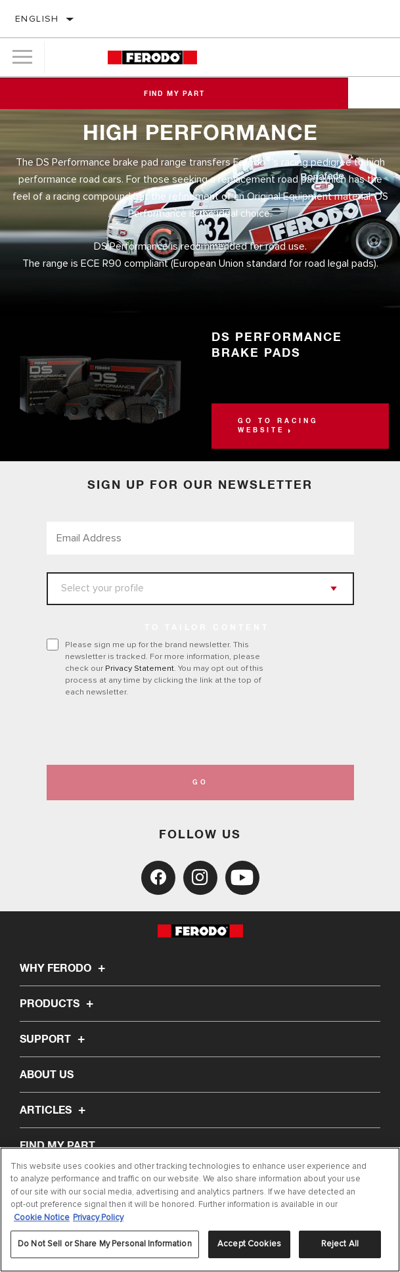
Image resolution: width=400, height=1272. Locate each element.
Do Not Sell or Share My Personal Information (105, 1243)
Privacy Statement (139, 668)
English (37, 18)
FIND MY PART (57, 1146)
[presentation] (156, 731)
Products (58, 1004)
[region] (200, 1209)
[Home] (152, 57)
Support (54, 1039)
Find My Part (200, 94)
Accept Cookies (249, 1243)
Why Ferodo (64, 968)
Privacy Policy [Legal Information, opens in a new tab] (98, 1217)
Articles (54, 1110)
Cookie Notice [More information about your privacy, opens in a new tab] (42, 1217)
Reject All (340, 1243)
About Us (47, 1075)
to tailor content (206, 628)
